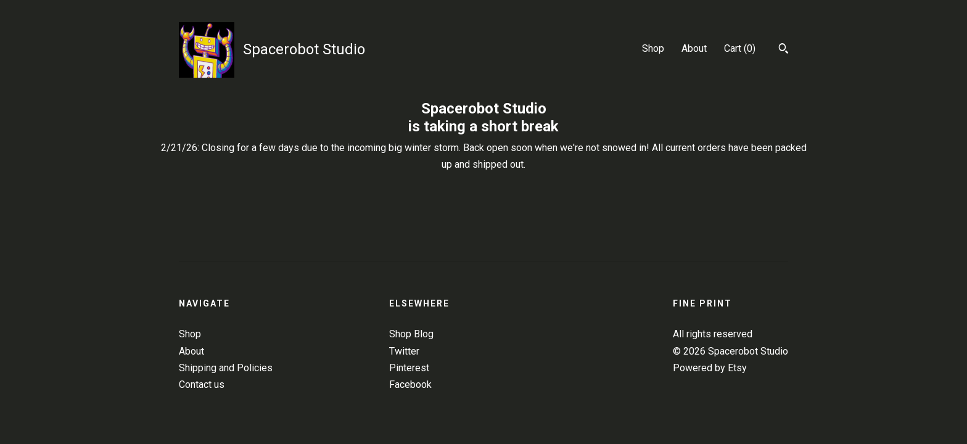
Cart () (739, 48)
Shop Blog (411, 334)
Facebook (410, 384)
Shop (653, 48)
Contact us (201, 384)
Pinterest (409, 368)
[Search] (783, 50)
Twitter (404, 351)
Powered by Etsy (710, 368)
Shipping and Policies (226, 368)
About (694, 48)
